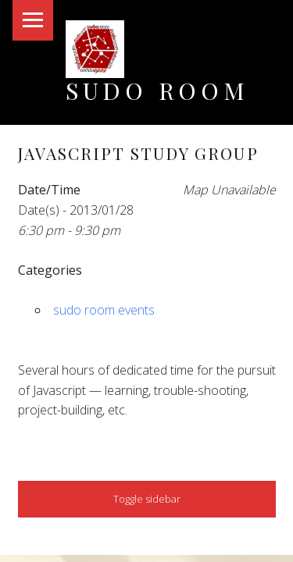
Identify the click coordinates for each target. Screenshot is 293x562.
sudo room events (104, 309)
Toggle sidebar (146, 499)
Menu (33, 20)
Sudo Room (157, 90)
